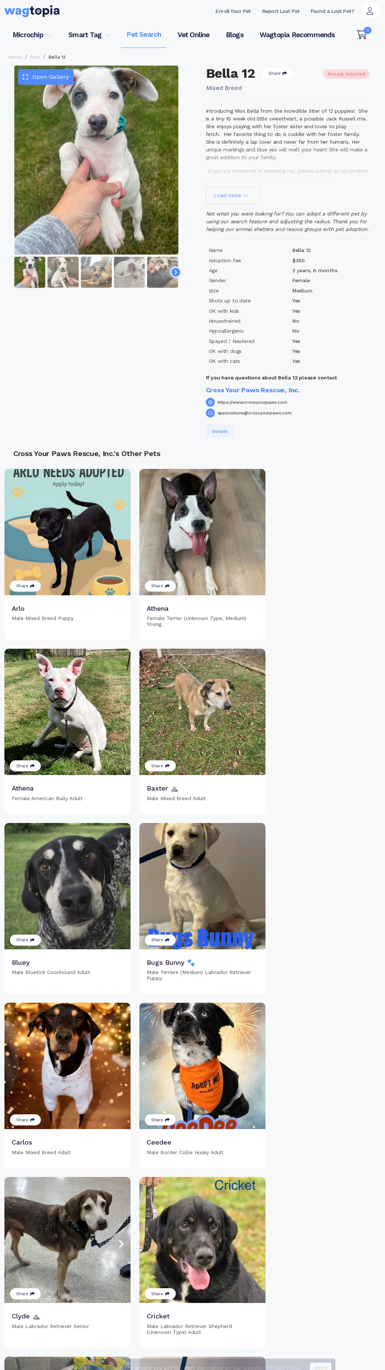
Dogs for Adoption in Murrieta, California (54, 1342)
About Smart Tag (241, 1297)
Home (15, 57)
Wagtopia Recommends (297, 35)
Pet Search (143, 34)
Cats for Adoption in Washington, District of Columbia (71, 1332)
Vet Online (194, 35)
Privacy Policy (282, 1360)
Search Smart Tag (242, 1285)
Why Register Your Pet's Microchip (165, 1265)
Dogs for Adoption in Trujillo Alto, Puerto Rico (315, 1332)
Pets (35, 57)
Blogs (234, 35)
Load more (231, 195)
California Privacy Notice (347, 1360)
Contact (178, 1360)
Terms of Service (226, 1360)
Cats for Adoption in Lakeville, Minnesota (198, 1332)
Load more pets (193, 1168)
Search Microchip (156, 1294)
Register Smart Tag (244, 1274)
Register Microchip (157, 1282)
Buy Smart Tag (237, 1261)
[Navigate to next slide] (175, 272)
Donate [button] (220, 431)
